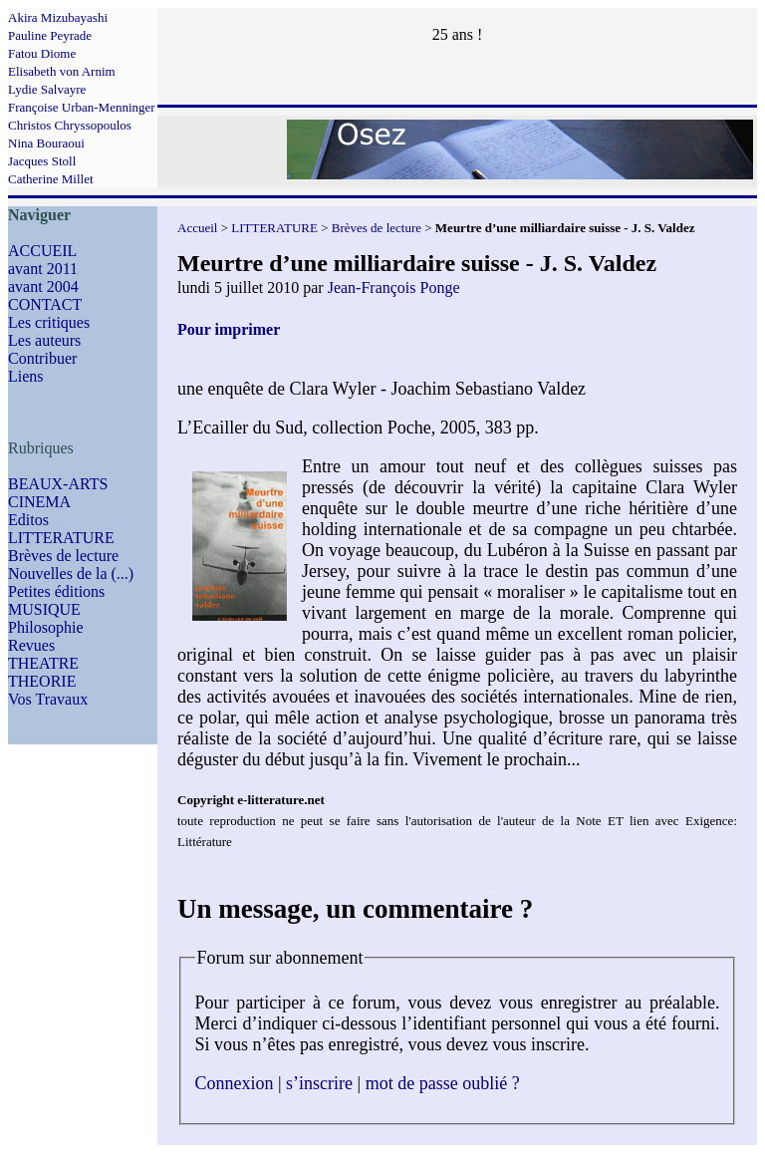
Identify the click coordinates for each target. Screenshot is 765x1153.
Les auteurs (44, 340)
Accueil (197, 227)
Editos (28, 519)
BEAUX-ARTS (58, 483)
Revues (31, 645)
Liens (26, 376)
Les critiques (49, 322)
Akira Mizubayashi (58, 17)
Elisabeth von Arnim (62, 71)
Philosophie (46, 627)
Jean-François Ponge (394, 287)
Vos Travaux (48, 699)
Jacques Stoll (42, 160)
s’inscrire (319, 1083)
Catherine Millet (51, 178)
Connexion (234, 1083)
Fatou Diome (42, 53)
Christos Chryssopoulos (69, 125)
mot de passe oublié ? (443, 1083)
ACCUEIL (42, 250)
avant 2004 (43, 286)
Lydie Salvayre (47, 89)
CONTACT (45, 304)
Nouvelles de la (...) (70, 573)
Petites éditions (56, 591)
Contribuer (42, 358)
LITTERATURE (61, 537)
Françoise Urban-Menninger (81, 107)
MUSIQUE (44, 609)
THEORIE (42, 681)
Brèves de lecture (63, 555)
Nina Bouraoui (46, 143)
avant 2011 (43, 268)
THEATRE (43, 663)
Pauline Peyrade (50, 35)
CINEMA (39, 501)
